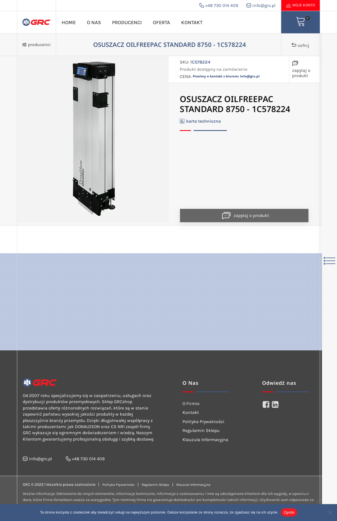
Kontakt (191, 22)
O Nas (94, 22)
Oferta (161, 22)
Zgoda (289, 512)
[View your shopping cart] (301, 22)
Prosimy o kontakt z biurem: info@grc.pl (226, 76)
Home (69, 22)
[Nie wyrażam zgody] (330, 512)
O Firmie (191, 403)
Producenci (127, 22)
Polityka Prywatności (203, 421)
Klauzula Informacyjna (205, 439)
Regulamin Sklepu (201, 430)
